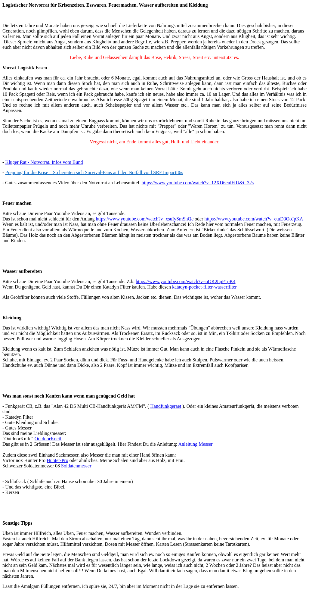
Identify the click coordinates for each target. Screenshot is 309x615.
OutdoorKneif (48, 438)
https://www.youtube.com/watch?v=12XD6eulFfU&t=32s (198, 182)
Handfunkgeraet (165, 406)
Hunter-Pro (57, 460)
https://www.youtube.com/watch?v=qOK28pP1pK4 (186, 281)
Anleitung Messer (195, 444)
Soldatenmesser (76, 465)
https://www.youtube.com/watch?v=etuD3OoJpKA (253, 218)
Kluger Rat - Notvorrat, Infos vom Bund (44, 162)
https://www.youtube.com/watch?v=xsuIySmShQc (144, 218)
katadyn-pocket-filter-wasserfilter (204, 286)
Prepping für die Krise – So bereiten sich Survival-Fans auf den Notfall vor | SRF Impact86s (94, 172)
